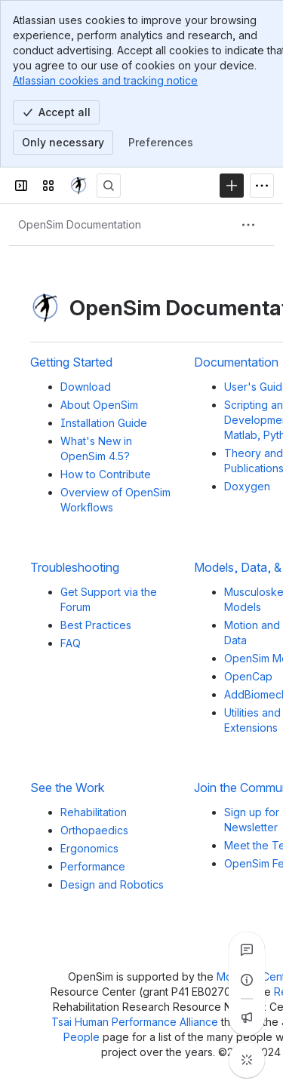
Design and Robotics (112, 884)
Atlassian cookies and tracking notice (105, 80)
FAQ (70, 643)
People (83, 1036)
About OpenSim (99, 404)
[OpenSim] (78, 185)
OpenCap (248, 676)
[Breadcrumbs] (79, 224)
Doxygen (247, 486)
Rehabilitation (93, 812)
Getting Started (71, 362)
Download (85, 386)
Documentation (236, 362)
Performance (92, 866)
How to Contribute (105, 474)
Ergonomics (89, 848)
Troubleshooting (74, 567)
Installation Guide (103, 422)
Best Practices (95, 625)
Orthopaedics (94, 830)
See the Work (67, 788)
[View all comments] (247, 950)
